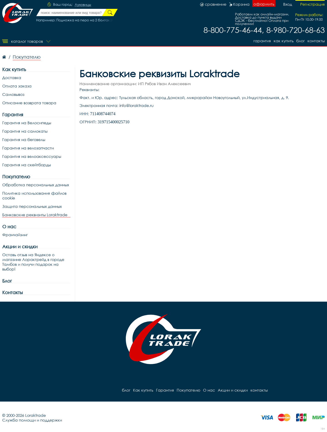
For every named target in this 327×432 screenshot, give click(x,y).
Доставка (11, 77)
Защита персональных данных (32, 206)
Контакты (12, 292)
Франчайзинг (15, 234)
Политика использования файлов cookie (34, 195)
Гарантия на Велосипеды (26, 122)
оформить (263, 4)
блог (300, 40)
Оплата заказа (17, 86)
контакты (316, 40)
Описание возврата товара (29, 102)
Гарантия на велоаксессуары (31, 156)
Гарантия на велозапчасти (28, 148)
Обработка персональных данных (35, 184)
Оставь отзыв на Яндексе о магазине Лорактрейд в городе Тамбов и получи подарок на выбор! (33, 261)
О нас (9, 226)
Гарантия (262, 40)
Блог (7, 280)
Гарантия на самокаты (24, 131)
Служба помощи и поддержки (32, 420)
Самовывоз (13, 94)
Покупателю (16, 176)
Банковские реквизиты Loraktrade (34, 214)
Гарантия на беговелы (23, 139)
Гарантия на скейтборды (26, 164)
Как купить (284, 40)
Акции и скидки (19, 246)
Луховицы (83, 5)
